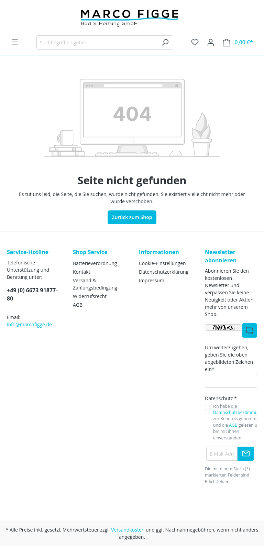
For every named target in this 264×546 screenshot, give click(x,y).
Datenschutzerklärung (163, 272)
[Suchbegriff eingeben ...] (96, 42)
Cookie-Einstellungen (162, 263)
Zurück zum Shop (132, 217)
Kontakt (81, 272)
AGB (77, 305)
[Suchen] (165, 42)
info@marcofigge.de (29, 324)
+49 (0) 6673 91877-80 (32, 294)
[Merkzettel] (195, 42)
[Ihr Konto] (211, 42)
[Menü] (15, 41)
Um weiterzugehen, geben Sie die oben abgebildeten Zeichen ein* (229, 358)
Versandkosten (127, 529)
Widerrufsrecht (90, 296)
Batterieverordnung (95, 263)
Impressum (151, 280)
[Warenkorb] (238, 42)
